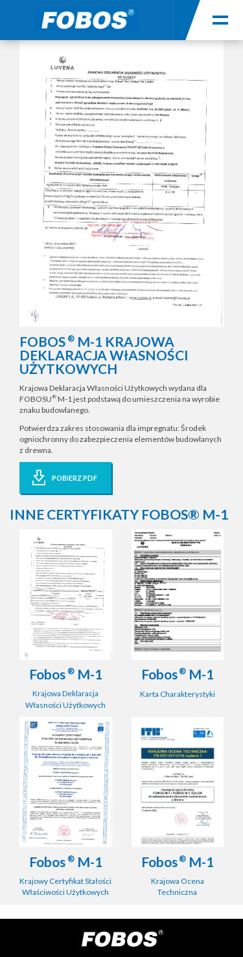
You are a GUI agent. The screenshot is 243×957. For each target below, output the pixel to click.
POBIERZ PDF (74, 478)
